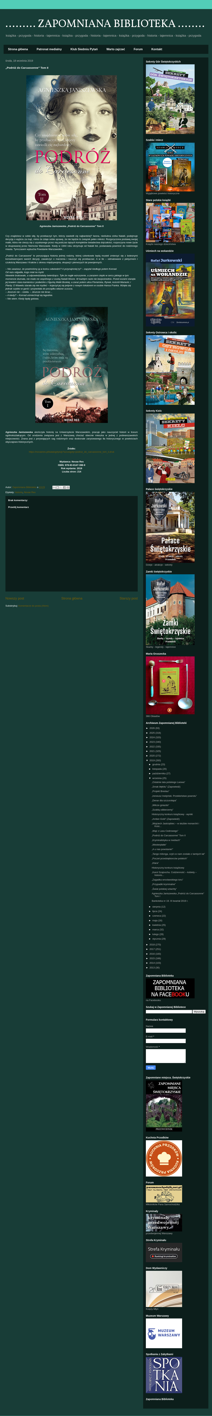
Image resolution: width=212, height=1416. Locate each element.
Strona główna (18, 49)
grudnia (156, 764)
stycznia (157, 938)
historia (19, 492)
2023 (152, 742)
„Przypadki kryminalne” (164, 884)
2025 (152, 732)
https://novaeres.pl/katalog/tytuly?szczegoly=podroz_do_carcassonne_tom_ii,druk (71, 451)
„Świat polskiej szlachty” (164, 889)
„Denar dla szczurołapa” (164, 800)
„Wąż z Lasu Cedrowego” (165, 831)
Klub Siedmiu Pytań (84, 49)
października (159, 773)
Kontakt (156, 49)
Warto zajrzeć (115, 49)
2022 (152, 746)
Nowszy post (14, 598)
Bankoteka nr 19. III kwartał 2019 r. (170, 901)
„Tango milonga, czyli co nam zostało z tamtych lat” (178, 854)
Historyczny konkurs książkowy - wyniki (172, 814)
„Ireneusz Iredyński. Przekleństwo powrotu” (174, 796)
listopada (157, 769)
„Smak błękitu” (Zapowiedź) (166, 786)
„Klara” (155, 863)
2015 (152, 958)
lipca (155, 911)
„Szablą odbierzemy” (162, 809)
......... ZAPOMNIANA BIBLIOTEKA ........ (105, 24)
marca (156, 929)
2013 (152, 967)
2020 (152, 755)
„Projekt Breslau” (160, 791)
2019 (152, 760)
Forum (138, 49)
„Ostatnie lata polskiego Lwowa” (168, 782)
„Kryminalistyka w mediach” (166, 840)
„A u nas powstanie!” (162, 849)
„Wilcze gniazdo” (160, 805)
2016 (152, 953)
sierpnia (156, 906)
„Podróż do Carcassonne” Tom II (169, 835)
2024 (152, 737)
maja (155, 920)
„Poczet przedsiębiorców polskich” (169, 858)
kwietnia (157, 925)
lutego (155, 934)
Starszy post (129, 598)
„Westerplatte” (159, 844)
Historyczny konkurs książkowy (168, 867)
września (157, 778)
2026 (152, 728)
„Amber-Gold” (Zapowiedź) (166, 819)
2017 (152, 949)
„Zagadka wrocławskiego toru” (167, 879)
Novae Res (30, 492)
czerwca (157, 915)
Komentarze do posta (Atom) (33, 605)
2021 (152, 751)
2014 (152, 963)
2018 (152, 944)
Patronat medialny (49, 49)
